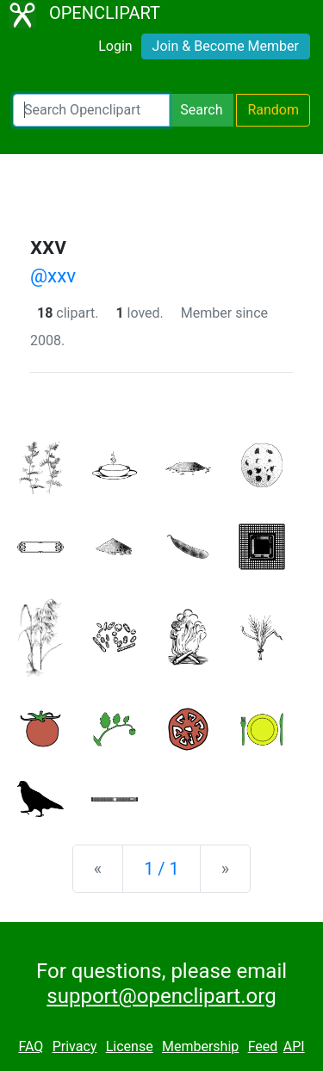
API (294, 1046)
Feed (263, 1046)
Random (273, 110)
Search (201, 110)
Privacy (75, 1046)
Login (115, 46)
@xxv (53, 275)
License (129, 1046)
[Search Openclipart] (91, 110)
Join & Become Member (225, 46)
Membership (200, 1046)
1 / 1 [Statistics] (161, 868)
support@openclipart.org (161, 996)
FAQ (30, 1046)
